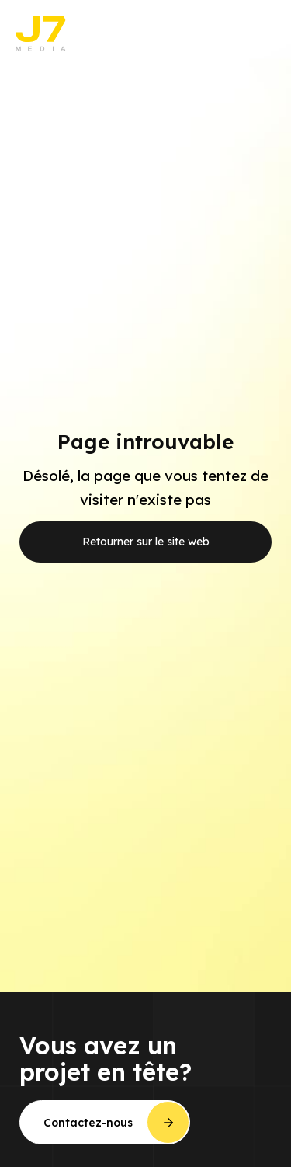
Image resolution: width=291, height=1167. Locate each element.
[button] (259, 33)
